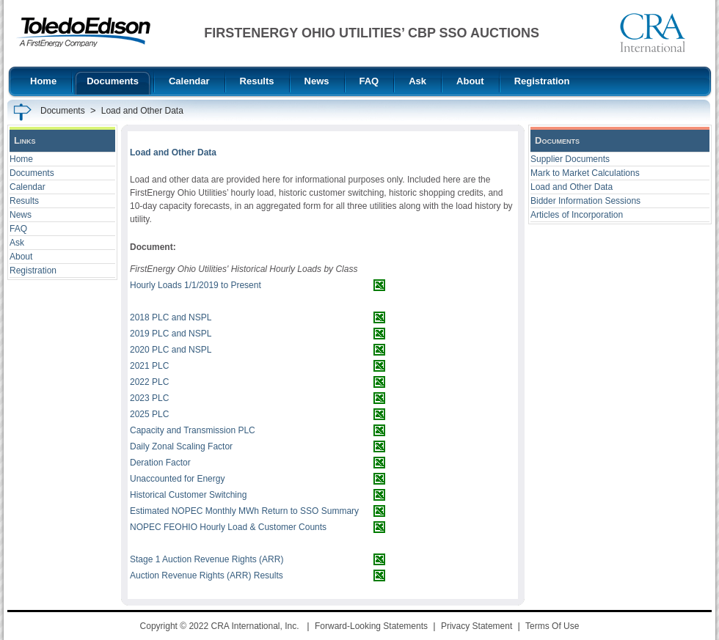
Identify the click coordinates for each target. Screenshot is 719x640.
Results (24, 201)
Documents (32, 173)
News (21, 215)
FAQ (18, 229)
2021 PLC (149, 366)
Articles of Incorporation (576, 215)
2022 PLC (149, 382)
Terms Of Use (552, 626)
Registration (33, 270)
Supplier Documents (570, 159)
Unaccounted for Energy (177, 479)
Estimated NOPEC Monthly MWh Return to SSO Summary (244, 511)
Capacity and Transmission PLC (192, 430)
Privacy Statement (476, 626)
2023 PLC (149, 398)
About (21, 256)
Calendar (27, 187)
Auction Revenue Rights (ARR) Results (206, 575)
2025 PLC (149, 414)
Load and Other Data (571, 187)
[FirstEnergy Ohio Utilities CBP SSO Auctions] (83, 31)
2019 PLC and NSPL (170, 333)
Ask (17, 243)
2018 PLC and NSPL (170, 317)
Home (21, 159)
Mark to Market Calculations (585, 173)
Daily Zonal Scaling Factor (181, 446)
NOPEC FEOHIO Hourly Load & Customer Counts (228, 527)
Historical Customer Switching (188, 495)
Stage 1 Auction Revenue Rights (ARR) (206, 559)
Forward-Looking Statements (371, 626)
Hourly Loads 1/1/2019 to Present (195, 285)
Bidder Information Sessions (585, 201)
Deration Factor (160, 462)
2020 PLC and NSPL (170, 350)
